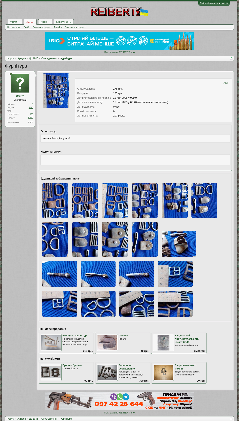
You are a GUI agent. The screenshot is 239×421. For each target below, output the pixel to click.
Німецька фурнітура (75, 335)
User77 (20, 96)
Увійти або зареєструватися (214, 3)
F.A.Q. (26, 27)
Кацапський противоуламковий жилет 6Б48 (187, 339)
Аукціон (30, 22)
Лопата (123, 335)
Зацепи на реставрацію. (127, 367)
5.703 (30, 122)
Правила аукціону (42, 27)
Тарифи (58, 27)
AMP (226, 82)
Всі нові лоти (13, 27)
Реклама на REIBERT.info (119, 52)
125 (31, 114)
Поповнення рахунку (75, 27)
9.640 (30, 117)
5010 (31, 107)
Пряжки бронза (72, 365)
